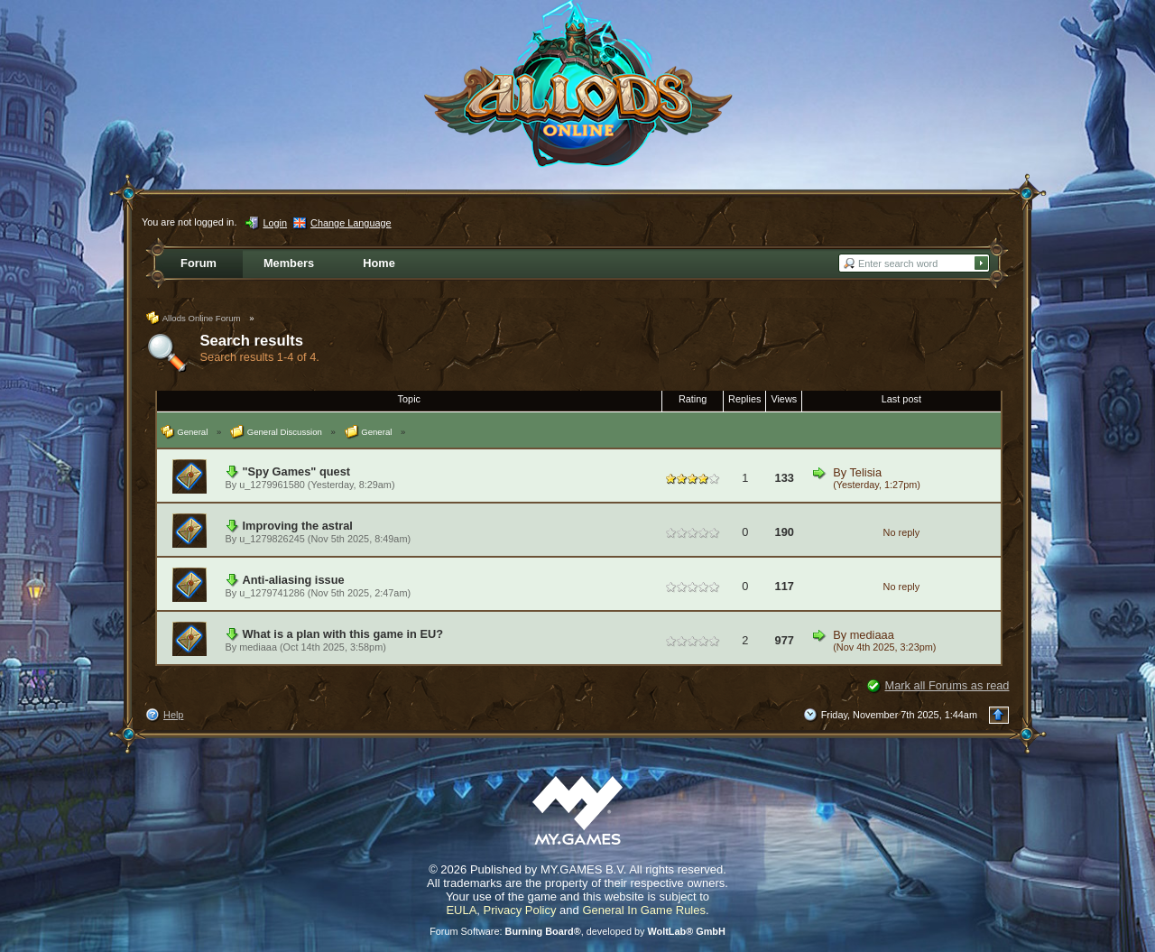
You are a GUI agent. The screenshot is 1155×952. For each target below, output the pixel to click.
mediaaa (258, 647)
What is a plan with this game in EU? (343, 634)
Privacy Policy (520, 910)
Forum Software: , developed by (577, 931)
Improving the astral (298, 525)
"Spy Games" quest (297, 471)
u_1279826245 (272, 538)
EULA (461, 910)
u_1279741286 (272, 592)
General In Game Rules (644, 910)
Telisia (865, 472)
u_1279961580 (272, 484)
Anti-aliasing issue (294, 580)
